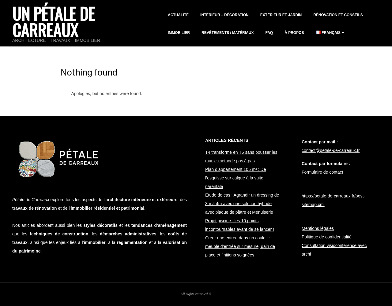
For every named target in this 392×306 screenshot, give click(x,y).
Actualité (178, 15)
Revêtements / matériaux (228, 33)
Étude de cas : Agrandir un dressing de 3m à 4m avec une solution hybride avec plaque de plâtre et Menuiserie (242, 204)
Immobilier (179, 33)
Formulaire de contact (322, 172)
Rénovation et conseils (338, 15)
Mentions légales (318, 228)
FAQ (269, 33)
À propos (294, 33)
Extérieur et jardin (281, 15)
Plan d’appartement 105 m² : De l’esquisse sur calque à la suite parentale (235, 178)
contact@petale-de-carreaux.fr (331, 150)
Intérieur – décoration (224, 15)
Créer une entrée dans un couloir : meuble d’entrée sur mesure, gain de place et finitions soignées (240, 246)
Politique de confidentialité (327, 236)
